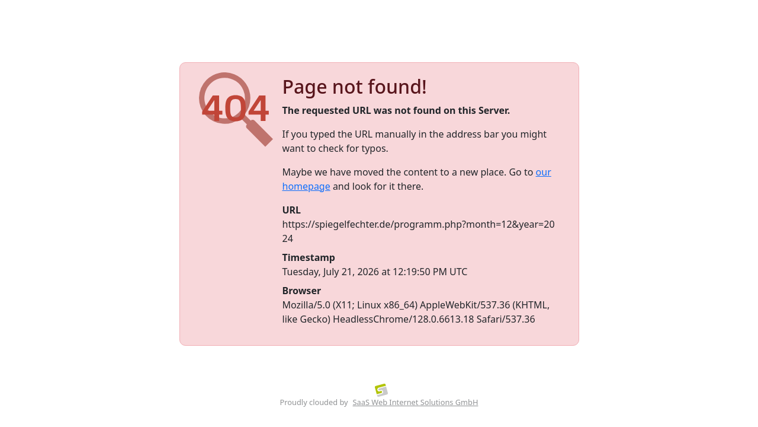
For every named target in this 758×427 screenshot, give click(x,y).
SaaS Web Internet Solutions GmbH (415, 402)
